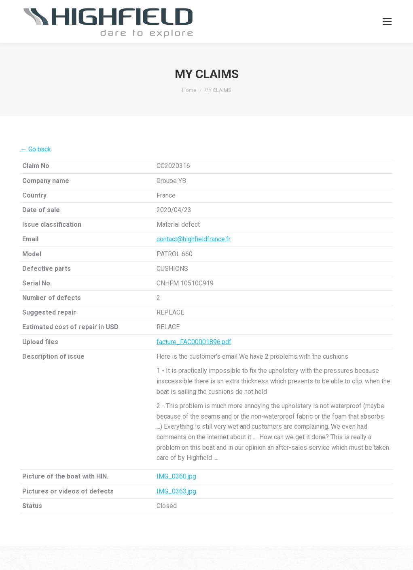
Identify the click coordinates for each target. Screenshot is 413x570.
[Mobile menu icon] (387, 21)
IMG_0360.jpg (176, 476)
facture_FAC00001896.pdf (194, 342)
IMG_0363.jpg (176, 491)
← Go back (35, 149)
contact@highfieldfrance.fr (194, 239)
